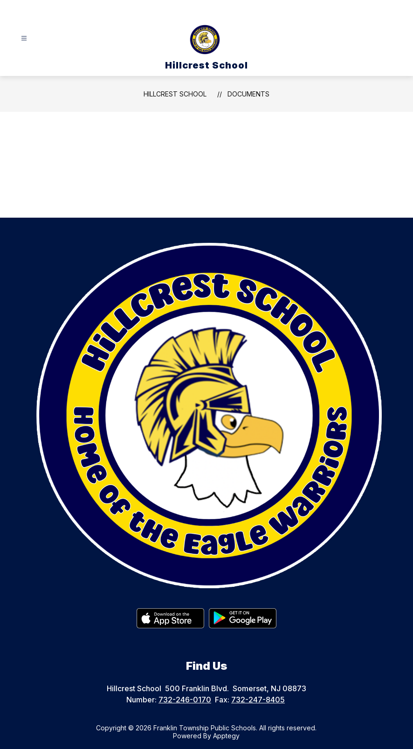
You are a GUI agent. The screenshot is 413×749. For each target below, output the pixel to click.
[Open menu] (24, 38)
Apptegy (226, 736)
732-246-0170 (184, 699)
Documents (248, 94)
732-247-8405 (258, 699)
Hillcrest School (175, 94)
